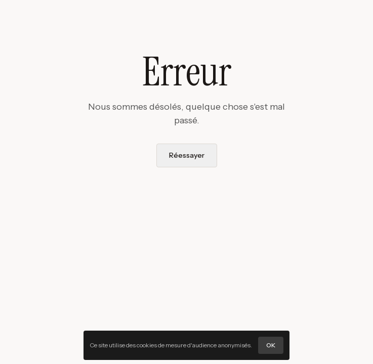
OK (270, 345)
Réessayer (186, 155)
